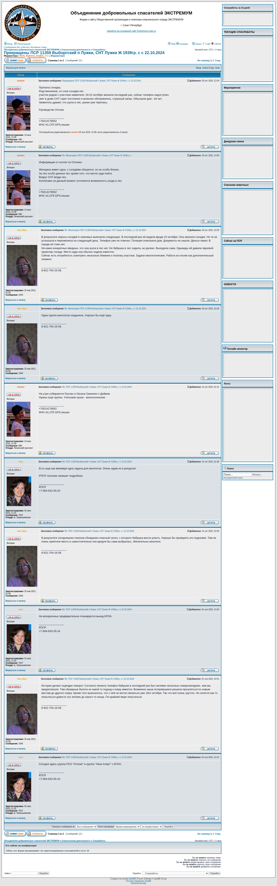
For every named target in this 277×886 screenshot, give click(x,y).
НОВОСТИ (230, 284)
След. (218, 60)
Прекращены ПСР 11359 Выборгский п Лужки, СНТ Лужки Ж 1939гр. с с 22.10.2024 (84, 52)
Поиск (197, 44)
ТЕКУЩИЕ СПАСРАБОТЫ (239, 32)
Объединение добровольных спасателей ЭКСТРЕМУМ (31, 50)
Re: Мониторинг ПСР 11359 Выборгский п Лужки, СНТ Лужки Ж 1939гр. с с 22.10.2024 (105, 230)
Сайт (206, 44)
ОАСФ (216, 44)
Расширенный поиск (233, 478)
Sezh (22, 56)
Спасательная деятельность (76, 50)
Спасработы (99, 50)
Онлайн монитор (237, 348)
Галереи (182, 44)
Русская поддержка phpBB (138, 881)
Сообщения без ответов (16, 47)
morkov (74, 132)
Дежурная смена (234, 141)
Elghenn (30, 56)
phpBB (132, 879)
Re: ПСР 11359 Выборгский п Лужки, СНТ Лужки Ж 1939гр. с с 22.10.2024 (97, 387)
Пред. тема (201, 68)
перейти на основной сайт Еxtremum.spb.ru (131, 31)
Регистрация (22, 44)
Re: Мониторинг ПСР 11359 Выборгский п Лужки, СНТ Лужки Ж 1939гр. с (96, 155)
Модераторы (58, 56)
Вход (8, 44)
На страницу (203, 60)
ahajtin (39, 56)
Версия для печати (15, 68)
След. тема (214, 68)
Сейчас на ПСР (233, 240)
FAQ (171, 44)
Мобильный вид (138, 883)
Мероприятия (232, 87)
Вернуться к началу (15, 147)
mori (46, 56)
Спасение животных (236, 185)
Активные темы (39, 47)
